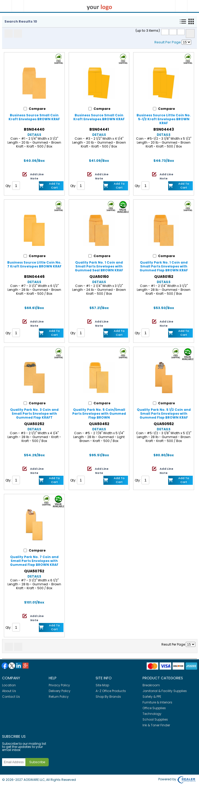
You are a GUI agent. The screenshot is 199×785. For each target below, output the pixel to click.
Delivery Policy (59, 691)
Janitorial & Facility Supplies (165, 691)
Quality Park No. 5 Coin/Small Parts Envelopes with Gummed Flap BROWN (99, 413)
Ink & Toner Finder (156, 725)
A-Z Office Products (111, 691)
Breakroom (151, 685)
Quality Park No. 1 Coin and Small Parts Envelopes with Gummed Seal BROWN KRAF (99, 266)
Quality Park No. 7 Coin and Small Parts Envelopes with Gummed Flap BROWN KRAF (34, 561)
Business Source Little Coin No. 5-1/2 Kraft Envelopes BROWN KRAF (164, 119)
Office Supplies (154, 708)
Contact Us (11, 696)
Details (34, 134)
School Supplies (155, 719)
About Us (9, 691)
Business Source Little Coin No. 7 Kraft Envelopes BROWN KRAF (34, 264)
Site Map (102, 685)
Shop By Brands (108, 696)
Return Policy (59, 696)
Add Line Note (37, 176)
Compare (190, 33)
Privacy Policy (59, 685)
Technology (152, 714)
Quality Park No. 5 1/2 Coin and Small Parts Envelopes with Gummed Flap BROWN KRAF (164, 413)
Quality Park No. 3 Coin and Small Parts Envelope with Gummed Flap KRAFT (34, 413)
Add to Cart (54, 186)
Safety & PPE (152, 696)
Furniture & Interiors (157, 702)
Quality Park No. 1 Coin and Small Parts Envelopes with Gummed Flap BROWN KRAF (164, 266)
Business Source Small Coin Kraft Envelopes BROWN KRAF (34, 117)
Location (9, 685)
